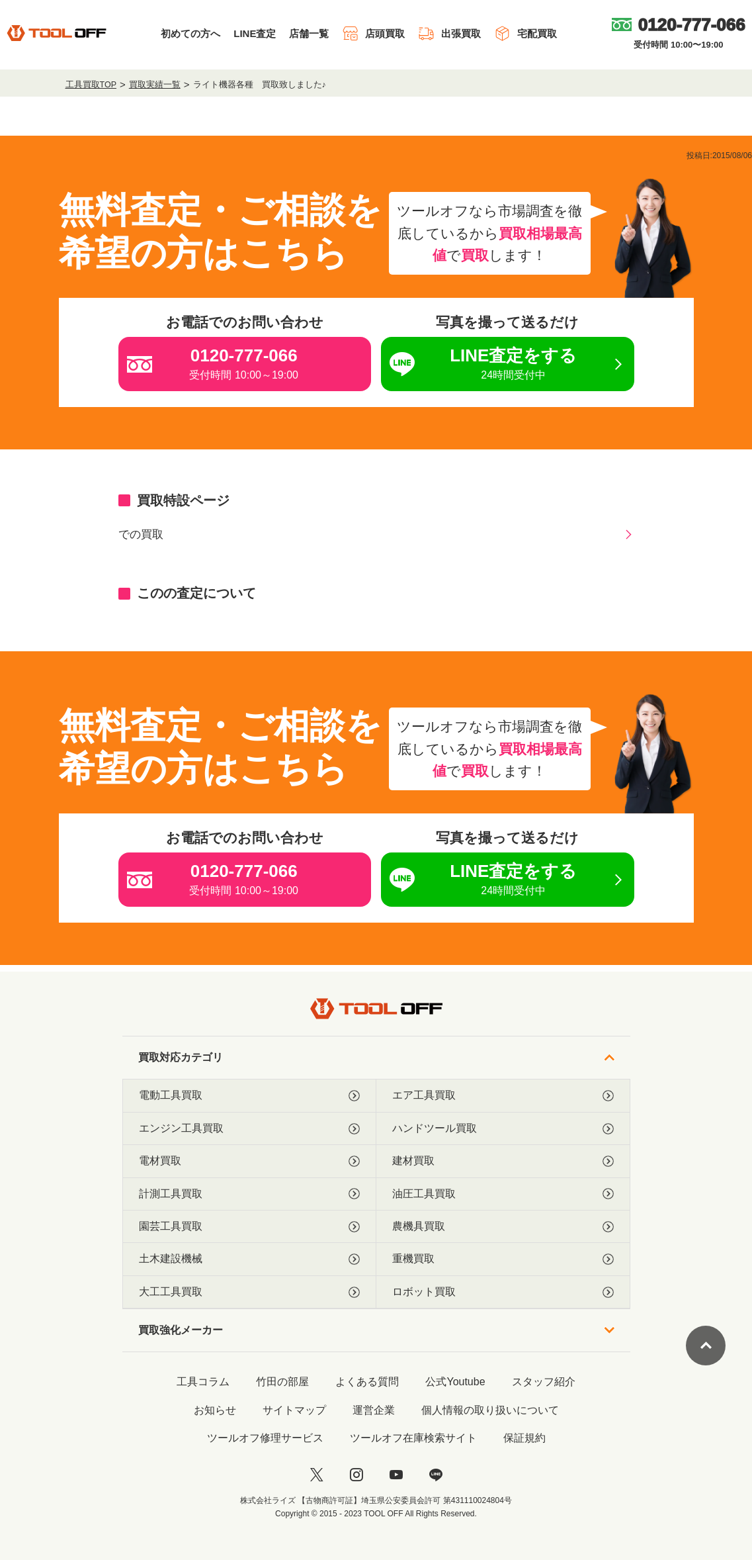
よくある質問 (367, 1381)
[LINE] (435, 1474)
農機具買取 (503, 1226)
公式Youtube (455, 1381)
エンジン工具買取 (249, 1128)
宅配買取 (525, 33)
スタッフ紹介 (543, 1381)
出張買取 (449, 33)
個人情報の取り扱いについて (490, 1410)
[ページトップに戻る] (706, 1345)
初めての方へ (190, 33)
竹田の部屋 (282, 1381)
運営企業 (374, 1410)
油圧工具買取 (503, 1194)
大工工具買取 (249, 1292)
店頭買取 (373, 33)
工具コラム (203, 1381)
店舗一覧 (309, 33)
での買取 (140, 534)
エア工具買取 (503, 1095)
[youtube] (396, 1474)
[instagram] (356, 1474)
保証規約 (524, 1438)
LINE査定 (254, 33)
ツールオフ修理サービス (265, 1438)
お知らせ (215, 1410)
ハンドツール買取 (503, 1128)
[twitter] (316, 1474)
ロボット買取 (503, 1292)
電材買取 (249, 1161)
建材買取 (503, 1161)
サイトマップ (294, 1410)
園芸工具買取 (249, 1226)
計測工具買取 (249, 1194)
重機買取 (503, 1259)
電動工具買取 (249, 1095)
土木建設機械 (249, 1259)
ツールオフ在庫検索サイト (413, 1438)
